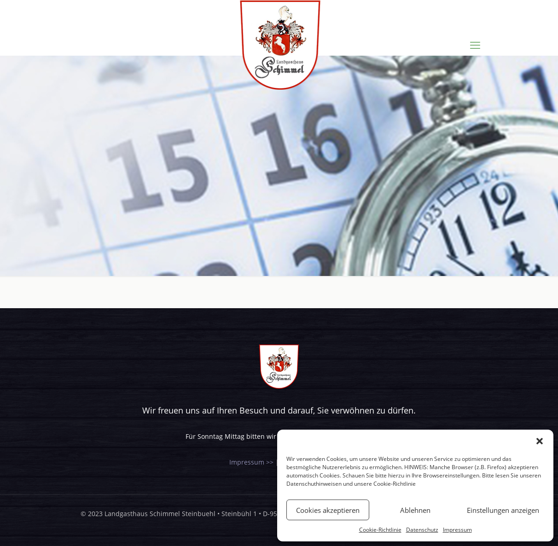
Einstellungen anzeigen (503, 510)
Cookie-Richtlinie (394, 484)
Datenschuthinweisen (314, 484)
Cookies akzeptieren (328, 510)
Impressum (457, 530)
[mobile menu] (475, 44)
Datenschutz (422, 530)
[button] (539, 441)
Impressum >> (251, 462)
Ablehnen (415, 510)
